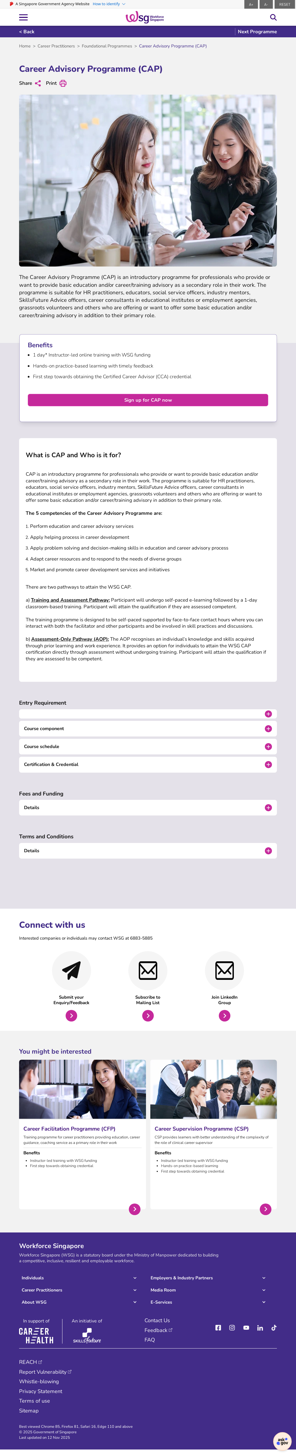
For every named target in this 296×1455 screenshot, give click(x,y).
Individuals (33, 1282)
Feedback (156, 1334)
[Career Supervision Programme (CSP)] (213, 1139)
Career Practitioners (56, 46)
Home (25, 46)
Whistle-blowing (40, 1386)
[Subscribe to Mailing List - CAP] (147, 991)
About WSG (34, 1307)
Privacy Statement (41, 1396)
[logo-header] (144, 17)
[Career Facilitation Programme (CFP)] (82, 1139)
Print (57, 83)
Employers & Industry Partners (182, 1282)
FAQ (150, 1344)
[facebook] (218, 1333)
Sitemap (29, 1415)
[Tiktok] (274, 1333)
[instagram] (232, 1333)
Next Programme (257, 31)
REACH (28, 1367)
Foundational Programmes (108, 46)
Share (30, 83)
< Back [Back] (26, 31)
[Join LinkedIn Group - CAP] (224, 991)
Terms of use (34, 1406)
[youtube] (246, 1333)
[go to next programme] (256, 31)
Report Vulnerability (44, 1376)
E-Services (161, 1307)
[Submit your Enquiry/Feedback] (71, 991)
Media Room (163, 1295)
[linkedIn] (260, 1333)
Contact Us (158, 1325)
